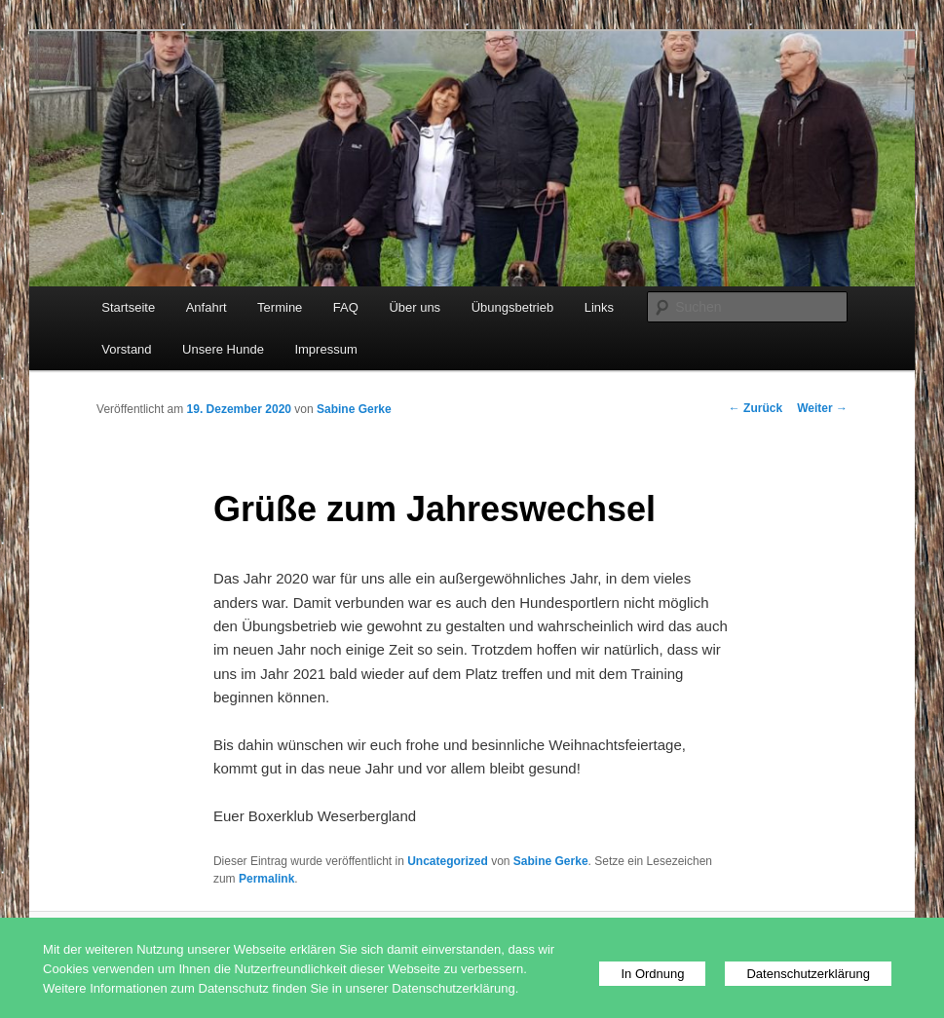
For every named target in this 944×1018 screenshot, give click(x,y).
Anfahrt (206, 307)
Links (599, 307)
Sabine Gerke (354, 409)
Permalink (266, 879)
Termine (279, 307)
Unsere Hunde (223, 349)
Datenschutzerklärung (807, 973)
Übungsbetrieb (513, 307)
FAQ (346, 307)
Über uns (414, 307)
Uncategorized (447, 861)
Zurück (755, 408)
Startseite (128, 307)
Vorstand (126, 349)
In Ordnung (652, 973)
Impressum (325, 349)
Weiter (822, 408)
